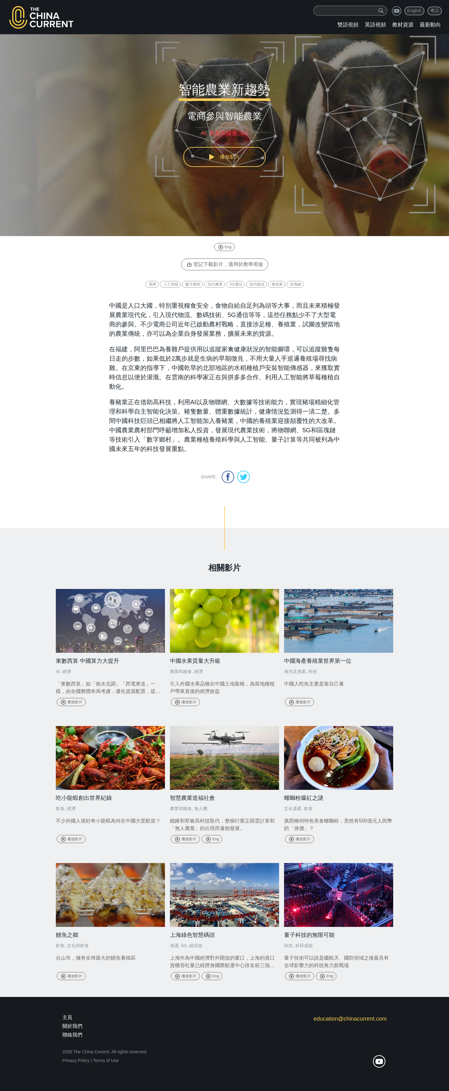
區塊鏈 (295, 284)
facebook (228, 477)
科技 (312, 671)
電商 (152, 284)
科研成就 (304, 945)
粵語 (434, 10)
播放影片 (71, 702)
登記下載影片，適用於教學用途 (224, 264)
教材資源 (402, 25)
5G (184, 945)
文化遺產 (293, 808)
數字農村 (193, 284)
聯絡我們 (72, 1034)
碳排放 (195, 945)
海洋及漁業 (295, 671)
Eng (224, 247)
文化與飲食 (78, 945)
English (414, 10)
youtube (396, 11)
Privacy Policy (75, 1060)
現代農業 (215, 284)
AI (58, 671)
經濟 (66, 671)
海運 (174, 945)
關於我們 (72, 1026)
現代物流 (256, 284)
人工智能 (170, 284)
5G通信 (236, 284)
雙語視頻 (348, 25)
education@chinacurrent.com (350, 1019)
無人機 (200, 808)
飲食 (60, 808)
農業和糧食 (181, 671)
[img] (381, 10)
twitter (243, 477)
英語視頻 (375, 25)
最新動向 (430, 25)
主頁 (67, 1017)
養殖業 (277, 284)
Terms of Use (105, 1060)
